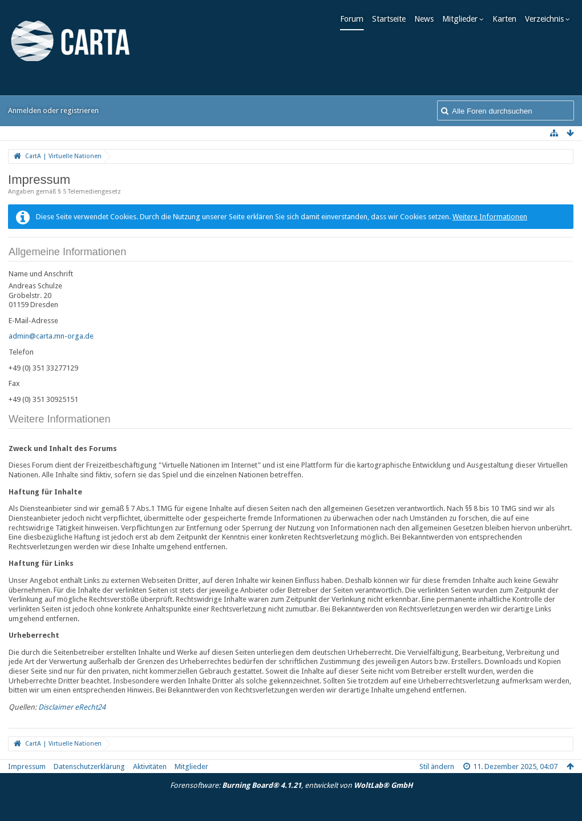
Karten (508, 18)
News (428, 18)
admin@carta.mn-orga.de (51, 336)
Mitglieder (464, 18)
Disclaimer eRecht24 (72, 707)
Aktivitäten (150, 766)
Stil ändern (436, 766)
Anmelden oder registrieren (53, 110)
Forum (355, 18)
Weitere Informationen (489, 216)
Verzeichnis (548, 18)
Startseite (393, 18)
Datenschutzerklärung (89, 766)
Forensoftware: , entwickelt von (291, 785)
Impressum (27, 766)
